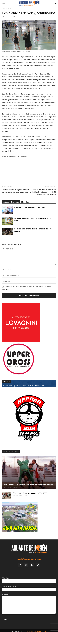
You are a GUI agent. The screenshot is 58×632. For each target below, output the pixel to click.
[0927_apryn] (29, 444)
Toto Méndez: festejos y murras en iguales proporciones (28, 484)
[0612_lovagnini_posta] (21, 341)
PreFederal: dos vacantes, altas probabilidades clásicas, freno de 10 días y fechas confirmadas (43, 192)
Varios (9, 8)
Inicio (3, 8)
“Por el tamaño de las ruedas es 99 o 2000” (30, 493)
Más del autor (26, 202)
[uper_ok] (18, 374)
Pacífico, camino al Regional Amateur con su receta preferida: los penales (15, 191)
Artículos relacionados (11, 202)
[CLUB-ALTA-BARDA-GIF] (20, 531)
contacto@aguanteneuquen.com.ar (29, 559)
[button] (55, 3)
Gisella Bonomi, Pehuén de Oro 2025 (29, 208)
